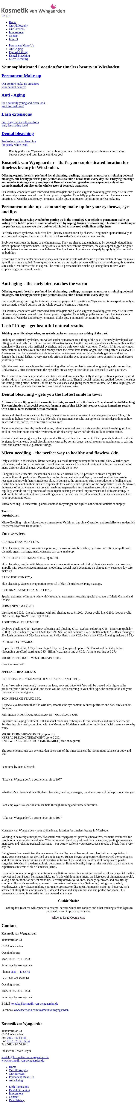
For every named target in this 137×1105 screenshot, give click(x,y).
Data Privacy (17, 1100)
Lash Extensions (19, 1086)
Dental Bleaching (19, 55)
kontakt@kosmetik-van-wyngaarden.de (34, 1003)
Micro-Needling (18, 59)
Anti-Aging (16, 48)
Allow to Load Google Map (68, 917)
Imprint (13, 39)
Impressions (16, 32)
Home (12, 22)
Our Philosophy (18, 25)
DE (8, 15)
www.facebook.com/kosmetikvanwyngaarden (41, 1010)
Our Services (17, 29)
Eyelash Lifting (18, 52)
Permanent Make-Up (21, 45)
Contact (13, 35)
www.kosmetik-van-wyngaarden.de (22, 1060)
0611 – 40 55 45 (20, 971)
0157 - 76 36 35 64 (18, 1041)
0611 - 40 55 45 (16, 1037)
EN (3, 15)
